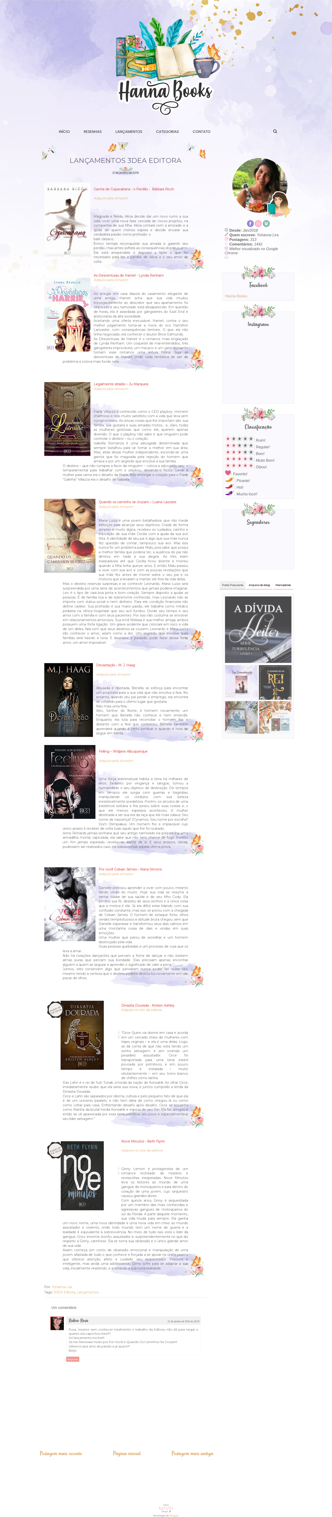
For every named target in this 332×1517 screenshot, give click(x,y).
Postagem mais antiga (192, 1453)
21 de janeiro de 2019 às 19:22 (183, 1321)
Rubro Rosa (78, 1320)
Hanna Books (236, 296)
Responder (72, 1359)
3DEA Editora (64, 1292)
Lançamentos (129, 131)
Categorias (167, 131)
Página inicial (127, 1453)
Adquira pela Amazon (111, 198)
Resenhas (93, 131)
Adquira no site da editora (141, 1010)
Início (64, 131)
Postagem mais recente (61, 1453)
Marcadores (283, 585)
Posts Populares (232, 585)
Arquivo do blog (259, 585)
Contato (201, 131)
